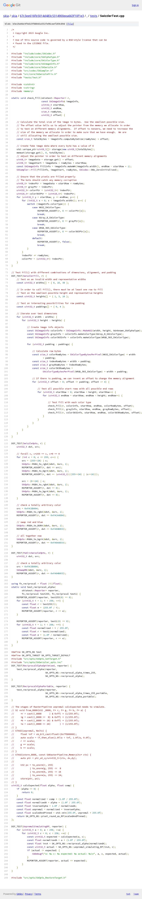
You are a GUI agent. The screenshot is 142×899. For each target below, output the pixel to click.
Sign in (135, 5)
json (136, 893)
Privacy (28, 893)
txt (128, 893)
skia (6, 16)
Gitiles (19, 893)
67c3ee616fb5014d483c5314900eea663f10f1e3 (52, 16)
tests (93, 16)
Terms (37, 893)
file (70, 23)
